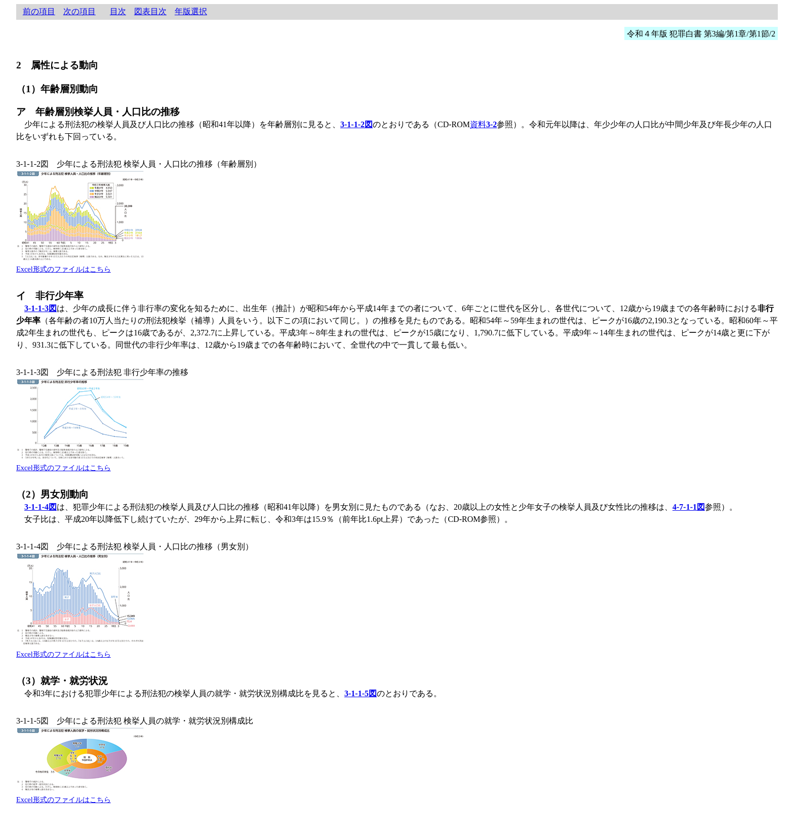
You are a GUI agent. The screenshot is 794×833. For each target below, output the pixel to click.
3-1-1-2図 (356, 124)
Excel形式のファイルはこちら (63, 269)
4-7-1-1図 (688, 507)
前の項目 (39, 11)
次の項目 (79, 11)
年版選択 (191, 11)
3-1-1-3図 (40, 308)
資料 (483, 124)
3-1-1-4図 (40, 507)
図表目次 (150, 11)
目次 (118, 11)
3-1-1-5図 (360, 693)
